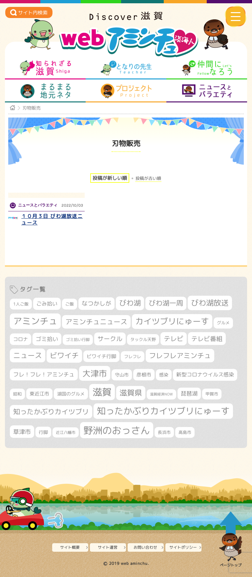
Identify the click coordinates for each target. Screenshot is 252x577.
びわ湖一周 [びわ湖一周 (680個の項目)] (166, 303)
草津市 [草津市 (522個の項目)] (22, 431)
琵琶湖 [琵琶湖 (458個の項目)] (189, 393)
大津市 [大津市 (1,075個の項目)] (94, 373)
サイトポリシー (183, 547)
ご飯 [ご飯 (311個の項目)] (69, 304)
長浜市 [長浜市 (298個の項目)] (164, 432)
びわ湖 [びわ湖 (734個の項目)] (130, 303)
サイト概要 (70, 547)
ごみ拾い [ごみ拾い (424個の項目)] (46, 303)
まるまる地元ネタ (45, 91)
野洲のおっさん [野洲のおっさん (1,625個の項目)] (116, 430)
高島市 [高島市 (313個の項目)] (184, 432)
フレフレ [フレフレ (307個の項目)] (132, 356)
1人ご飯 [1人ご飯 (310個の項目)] (21, 304)
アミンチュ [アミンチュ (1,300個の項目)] (35, 321)
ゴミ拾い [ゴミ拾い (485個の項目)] (47, 339)
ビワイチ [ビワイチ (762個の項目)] (64, 355)
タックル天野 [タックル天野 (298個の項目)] (143, 339)
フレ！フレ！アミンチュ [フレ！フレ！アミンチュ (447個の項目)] (43, 374)
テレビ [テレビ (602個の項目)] (173, 338)
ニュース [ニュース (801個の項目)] (27, 355)
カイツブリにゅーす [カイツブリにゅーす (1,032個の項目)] (172, 321)
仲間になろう (206, 68)
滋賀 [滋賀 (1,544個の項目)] (102, 391)
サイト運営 (107, 547)
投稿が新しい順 (110, 178)
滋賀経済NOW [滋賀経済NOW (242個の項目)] (161, 394)
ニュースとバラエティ (206, 91)
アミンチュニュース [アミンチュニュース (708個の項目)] (96, 322)
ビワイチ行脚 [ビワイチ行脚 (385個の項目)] (101, 356)
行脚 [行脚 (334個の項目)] (43, 432)
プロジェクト (126, 91)
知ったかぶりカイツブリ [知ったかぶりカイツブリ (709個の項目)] (51, 412)
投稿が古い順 (148, 178)
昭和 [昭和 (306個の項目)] (17, 394)
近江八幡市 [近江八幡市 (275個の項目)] (65, 432)
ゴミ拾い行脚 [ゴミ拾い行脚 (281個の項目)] (78, 339)
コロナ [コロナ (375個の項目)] (20, 339)
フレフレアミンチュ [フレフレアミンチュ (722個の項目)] (180, 355)
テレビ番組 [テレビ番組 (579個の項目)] (206, 338)
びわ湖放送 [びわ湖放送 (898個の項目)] (210, 302)
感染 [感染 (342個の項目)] (163, 375)
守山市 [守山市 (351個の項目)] (122, 375)
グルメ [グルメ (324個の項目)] (223, 323)
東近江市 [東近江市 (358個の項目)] (39, 393)
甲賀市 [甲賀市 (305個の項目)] (211, 394)
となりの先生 (126, 68)
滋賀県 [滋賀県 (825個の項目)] (130, 393)
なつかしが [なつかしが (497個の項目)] (96, 303)
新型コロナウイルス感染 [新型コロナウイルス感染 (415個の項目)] (205, 374)
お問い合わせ (145, 547)
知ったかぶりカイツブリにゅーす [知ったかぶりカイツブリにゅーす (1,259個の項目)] (163, 411)
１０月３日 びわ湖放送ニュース (52, 219)
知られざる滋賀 (45, 68)
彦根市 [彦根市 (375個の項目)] (143, 374)
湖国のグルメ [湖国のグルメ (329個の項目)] (71, 394)
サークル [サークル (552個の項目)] (109, 338)
